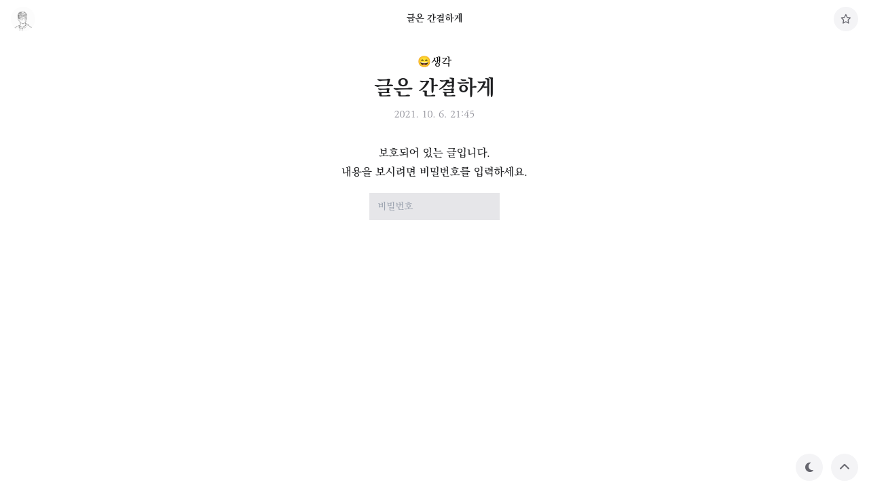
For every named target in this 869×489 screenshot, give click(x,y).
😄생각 (434, 62)
